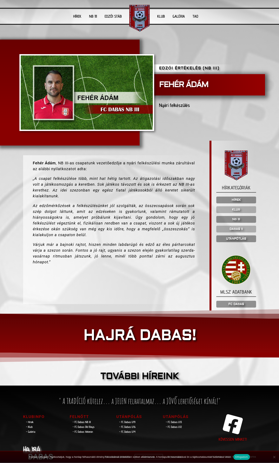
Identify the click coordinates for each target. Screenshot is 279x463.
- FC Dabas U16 (127, 427)
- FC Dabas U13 (174, 422)
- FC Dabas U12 (174, 427)
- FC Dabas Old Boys (83, 427)
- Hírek (30, 422)
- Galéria (30, 432)
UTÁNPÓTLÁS (236, 239)
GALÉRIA (179, 16)
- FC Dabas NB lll (82, 422)
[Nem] (274, 457)
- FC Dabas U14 (127, 432)
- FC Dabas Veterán (83, 432)
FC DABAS (236, 304)
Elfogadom (241, 456)
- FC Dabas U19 (127, 422)
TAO (195, 16)
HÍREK (77, 16)
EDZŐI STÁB (113, 16)
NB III (93, 16)
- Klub (29, 427)
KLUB (161, 16)
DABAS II (236, 230)
